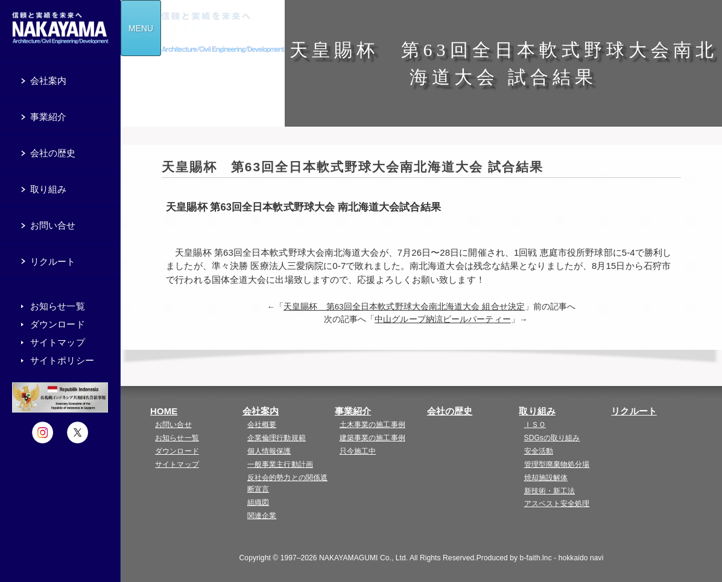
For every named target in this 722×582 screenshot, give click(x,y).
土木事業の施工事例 (372, 424)
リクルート (634, 411)
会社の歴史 (450, 411)
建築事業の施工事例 (372, 438)
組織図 (258, 502)
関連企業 (261, 515)
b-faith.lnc (536, 558)
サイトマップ (177, 464)
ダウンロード (177, 451)
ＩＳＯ (535, 424)
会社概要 (261, 424)
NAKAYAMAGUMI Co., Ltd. (363, 558)
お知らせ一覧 (177, 438)
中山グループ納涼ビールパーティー (443, 319)
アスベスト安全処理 (557, 503)
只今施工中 (358, 451)
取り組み (537, 411)
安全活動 (538, 451)
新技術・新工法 (549, 491)
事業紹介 (353, 411)
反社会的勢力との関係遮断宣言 (287, 483)
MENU (140, 28)
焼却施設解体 (546, 477)
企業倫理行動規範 (276, 438)
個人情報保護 (269, 451)
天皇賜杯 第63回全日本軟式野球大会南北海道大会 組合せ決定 (404, 306)
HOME (163, 411)
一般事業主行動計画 (280, 464)
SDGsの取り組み (552, 438)
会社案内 (260, 411)
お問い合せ (173, 424)
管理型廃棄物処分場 (557, 464)
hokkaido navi (581, 558)
